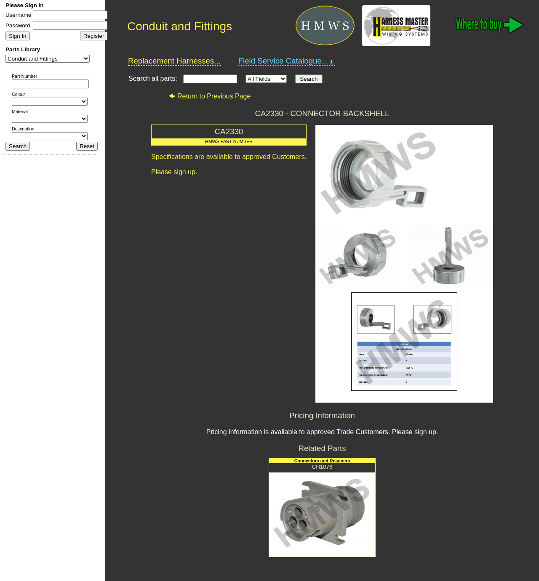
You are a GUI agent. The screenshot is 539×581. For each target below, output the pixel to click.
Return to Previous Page (209, 96)
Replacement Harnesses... (174, 60)
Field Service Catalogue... (286, 61)
